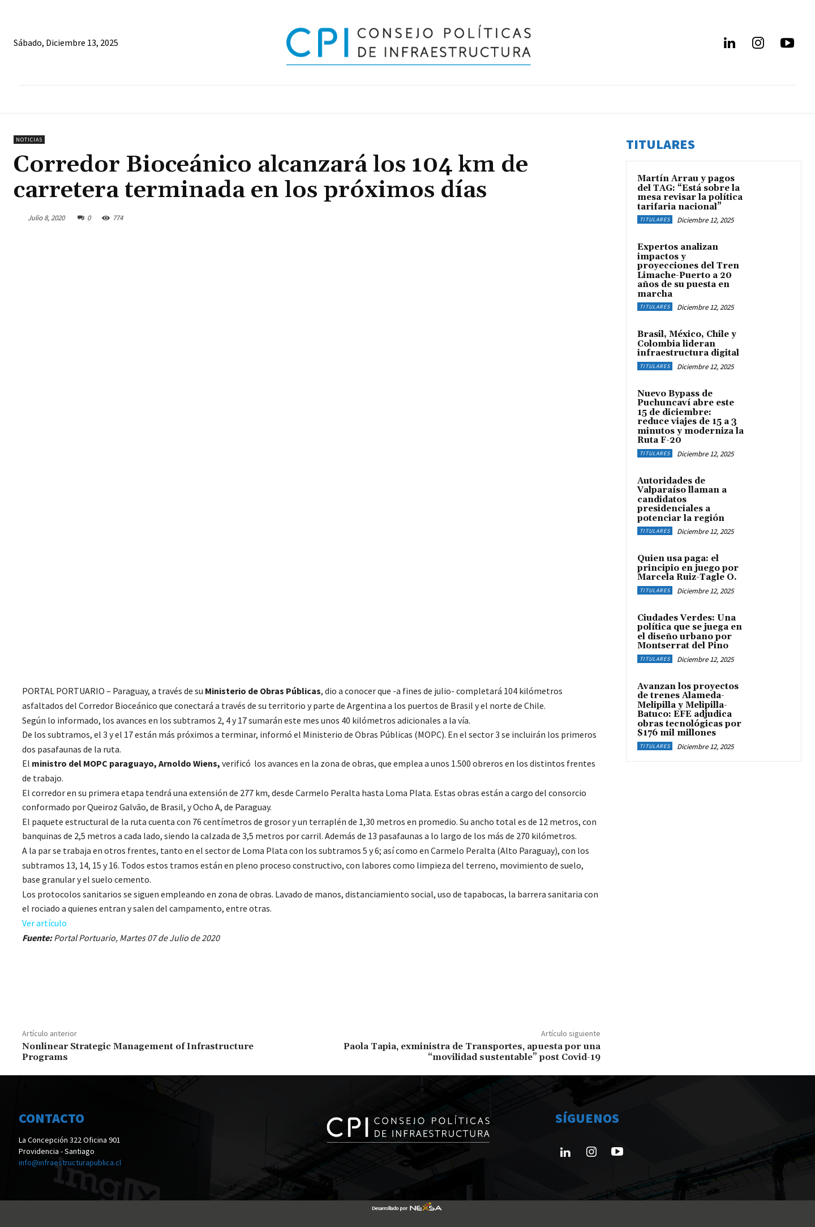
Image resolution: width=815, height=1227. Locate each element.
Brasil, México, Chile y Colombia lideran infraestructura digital (688, 343)
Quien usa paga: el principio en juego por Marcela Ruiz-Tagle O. (688, 568)
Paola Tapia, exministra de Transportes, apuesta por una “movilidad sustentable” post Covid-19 (472, 1052)
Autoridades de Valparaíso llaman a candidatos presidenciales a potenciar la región (682, 500)
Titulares (655, 219)
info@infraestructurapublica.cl (70, 1162)
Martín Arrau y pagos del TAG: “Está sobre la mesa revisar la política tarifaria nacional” (690, 192)
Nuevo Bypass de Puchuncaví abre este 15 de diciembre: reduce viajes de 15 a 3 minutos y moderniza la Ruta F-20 (690, 417)
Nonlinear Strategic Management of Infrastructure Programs (138, 1052)
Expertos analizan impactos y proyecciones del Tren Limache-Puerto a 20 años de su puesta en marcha (688, 271)
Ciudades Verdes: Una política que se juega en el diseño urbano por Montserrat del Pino (689, 632)
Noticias (29, 139)
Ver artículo (44, 923)
